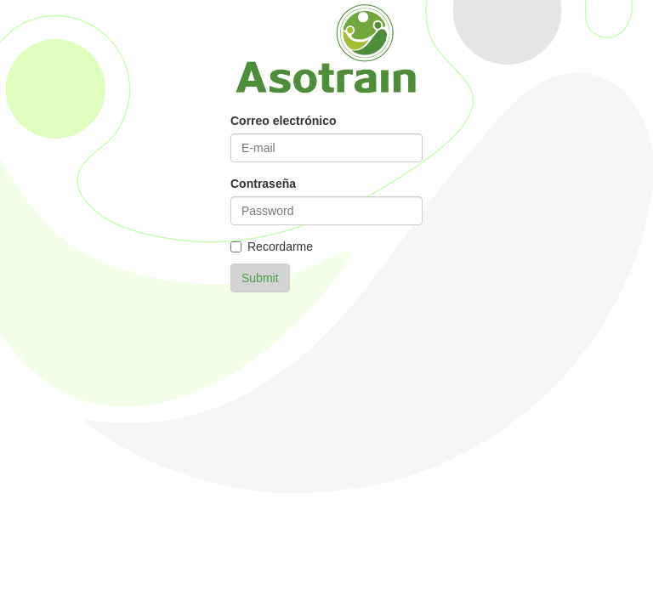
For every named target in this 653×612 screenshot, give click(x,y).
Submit (260, 278)
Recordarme (271, 246)
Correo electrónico (283, 121)
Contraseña (263, 183)
